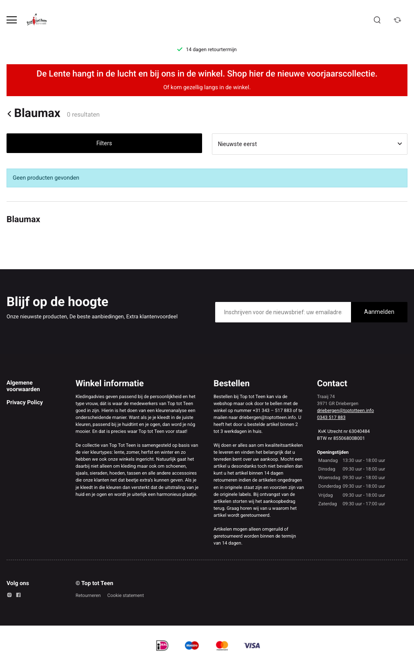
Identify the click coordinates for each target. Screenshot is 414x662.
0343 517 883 (331, 417)
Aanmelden (379, 311)
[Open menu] (12, 19)
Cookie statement (125, 595)
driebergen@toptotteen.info (345, 410)
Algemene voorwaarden (23, 386)
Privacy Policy (25, 402)
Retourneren (88, 595)
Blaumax (34, 113)
